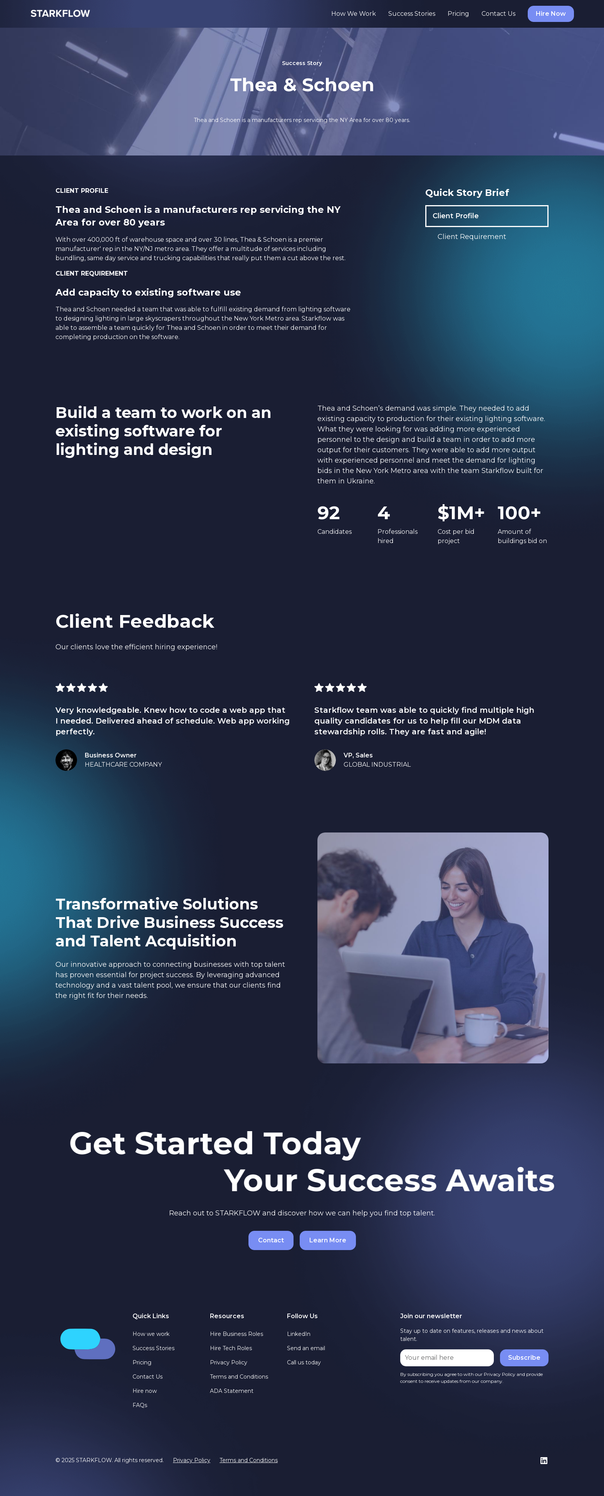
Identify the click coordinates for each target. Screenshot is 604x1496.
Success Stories (411, 13)
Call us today (304, 1362)
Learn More (327, 1240)
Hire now (145, 1390)
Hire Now (551, 13)
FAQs (140, 1405)
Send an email (306, 1348)
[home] (60, 14)
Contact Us (498, 13)
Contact (271, 1240)
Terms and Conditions (239, 1376)
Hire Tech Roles (231, 1348)
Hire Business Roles (236, 1334)
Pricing (458, 13)
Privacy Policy (228, 1362)
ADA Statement (231, 1390)
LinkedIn (298, 1334)
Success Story (302, 63)
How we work (151, 1334)
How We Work (353, 13)
